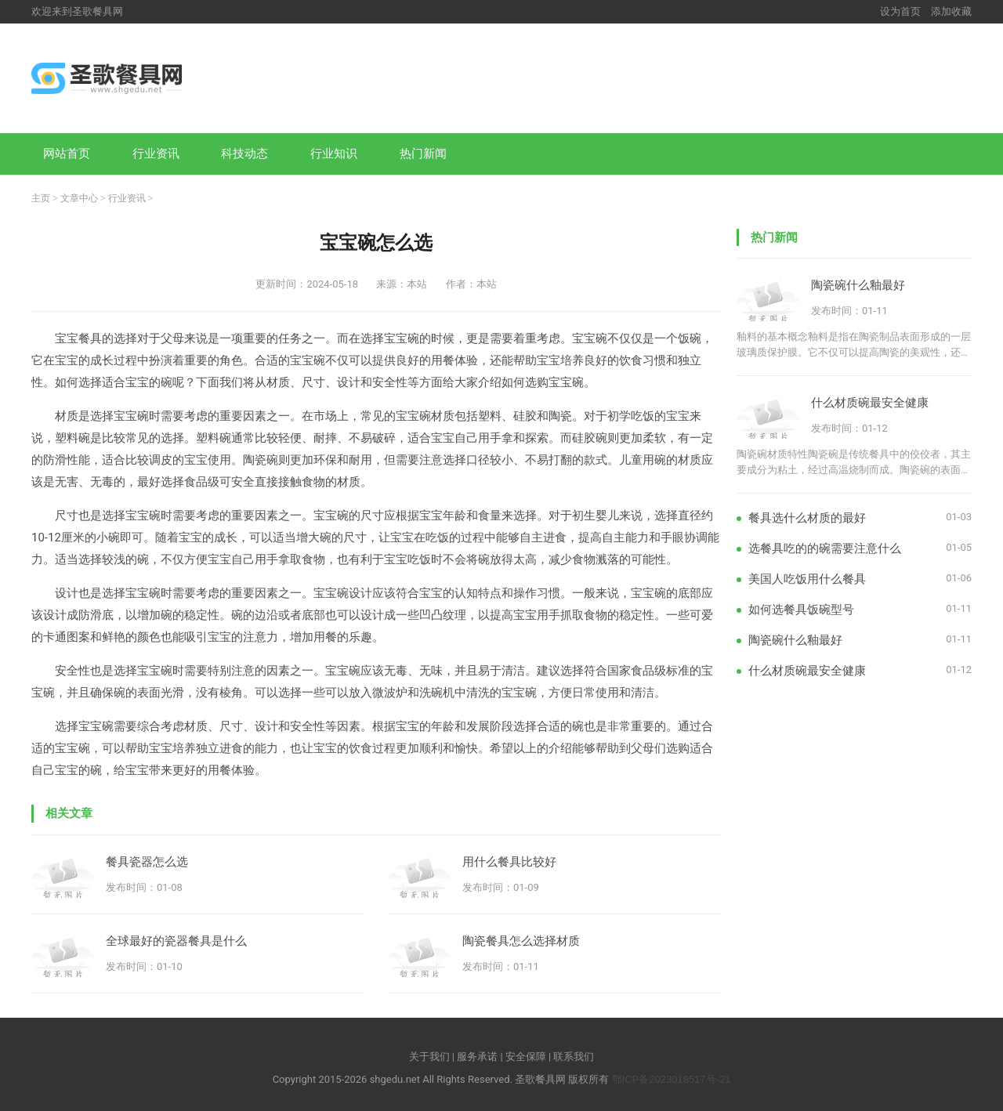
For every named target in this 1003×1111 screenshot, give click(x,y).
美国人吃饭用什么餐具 (807, 578)
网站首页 (66, 153)
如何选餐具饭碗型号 (801, 609)
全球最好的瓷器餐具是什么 (176, 940)
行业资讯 (155, 153)
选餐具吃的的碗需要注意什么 (824, 548)
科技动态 (244, 153)
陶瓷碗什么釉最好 (858, 284)
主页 (40, 198)
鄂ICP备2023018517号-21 (671, 1079)
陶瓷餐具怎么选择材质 (521, 940)
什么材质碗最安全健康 (870, 402)
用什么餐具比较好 (509, 861)
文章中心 (79, 198)
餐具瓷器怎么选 (147, 861)
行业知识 (333, 153)
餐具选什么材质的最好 (807, 517)
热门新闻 (423, 153)
